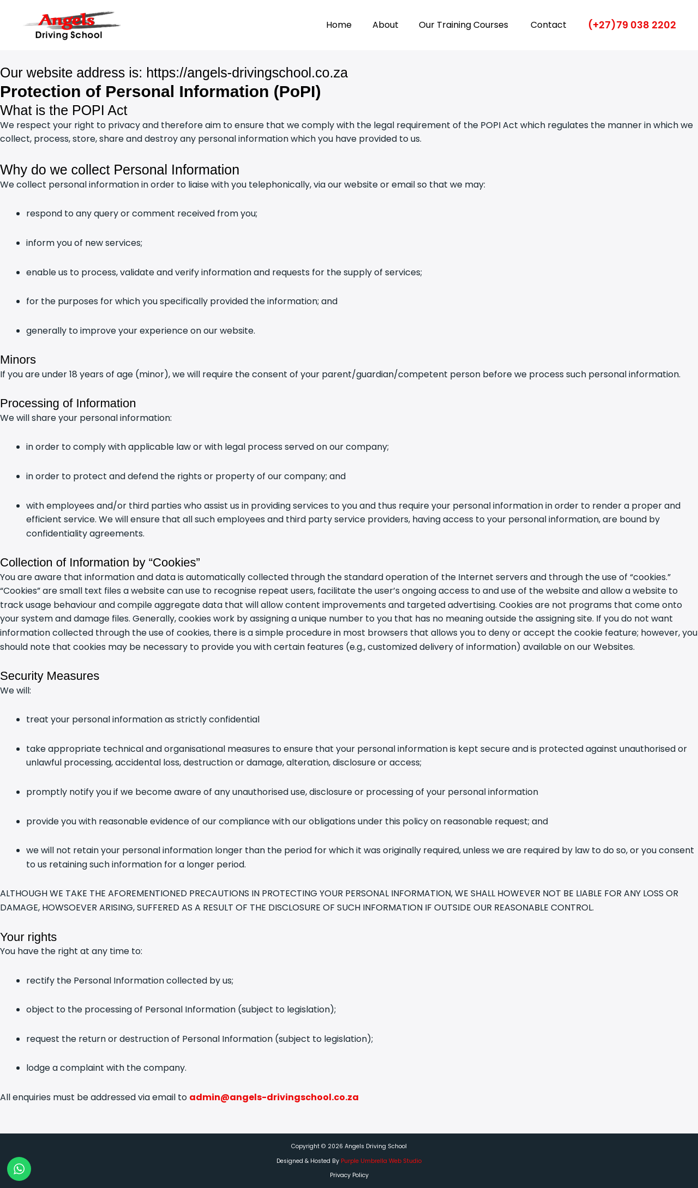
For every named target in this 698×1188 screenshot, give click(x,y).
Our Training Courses (469, 25)
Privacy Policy (349, 1175)
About (393, 25)
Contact (550, 25)
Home (349, 25)
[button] (632, 25)
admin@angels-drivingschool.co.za (274, 1097)
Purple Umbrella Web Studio (381, 1161)
